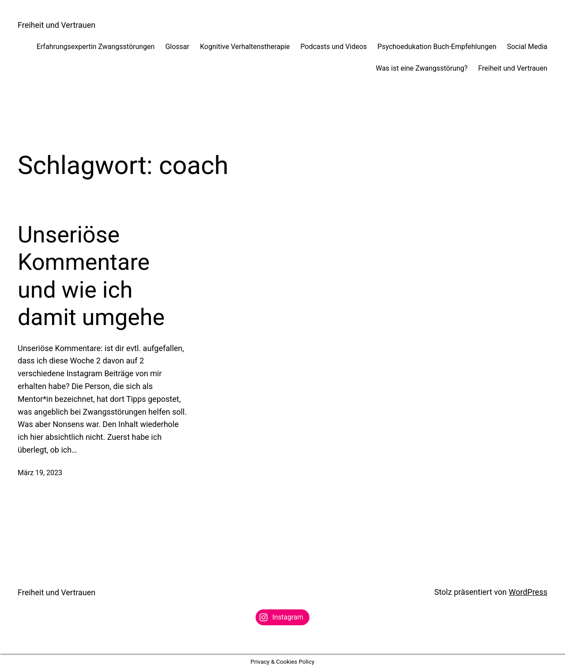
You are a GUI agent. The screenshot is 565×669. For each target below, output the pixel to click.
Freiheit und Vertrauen (56, 25)
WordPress (528, 592)
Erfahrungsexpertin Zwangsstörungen (96, 46)
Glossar (177, 46)
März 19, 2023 (40, 473)
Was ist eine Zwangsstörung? (421, 68)
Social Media (527, 46)
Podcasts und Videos (334, 46)
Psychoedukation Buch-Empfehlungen (436, 46)
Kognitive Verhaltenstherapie (245, 46)
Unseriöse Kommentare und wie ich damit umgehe (91, 276)
